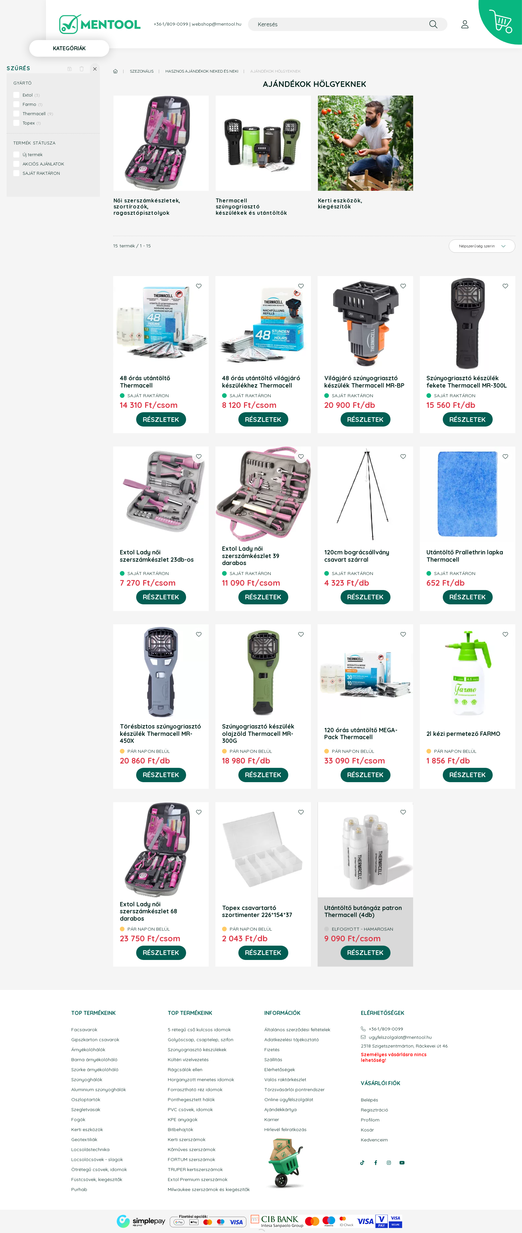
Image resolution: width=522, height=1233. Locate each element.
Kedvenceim (374, 1140)
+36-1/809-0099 (171, 24)
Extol (31, 95)
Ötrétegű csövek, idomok (99, 1169)
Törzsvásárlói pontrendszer (294, 1089)
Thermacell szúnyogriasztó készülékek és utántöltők (251, 206)
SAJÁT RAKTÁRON (41, 173)
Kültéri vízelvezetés (188, 1060)
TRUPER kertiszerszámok (195, 1169)
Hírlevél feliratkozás (285, 1129)
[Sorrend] (482, 246)
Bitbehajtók (180, 1129)
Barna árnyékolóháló (94, 1060)
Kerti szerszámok (186, 1139)
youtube (402, 1162)
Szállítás (273, 1060)
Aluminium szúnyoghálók (98, 1089)
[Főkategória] (115, 71)
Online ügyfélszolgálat (288, 1099)
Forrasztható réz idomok (195, 1089)
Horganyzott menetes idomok (201, 1079)
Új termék (33, 154)
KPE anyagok (182, 1119)
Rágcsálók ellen (185, 1070)
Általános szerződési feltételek (297, 1030)
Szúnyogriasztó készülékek (197, 1050)
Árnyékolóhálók (88, 1050)
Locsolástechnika (90, 1149)
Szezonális (141, 71)
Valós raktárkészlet (285, 1079)
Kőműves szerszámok (191, 1149)
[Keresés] (347, 24)
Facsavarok (84, 1030)
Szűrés (19, 68)
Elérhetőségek (279, 1070)
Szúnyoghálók (86, 1079)
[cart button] (500, 22)
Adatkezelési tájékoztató (291, 1040)
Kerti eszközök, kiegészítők (340, 203)
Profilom (370, 1120)
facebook (375, 1162)
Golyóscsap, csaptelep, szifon (200, 1040)
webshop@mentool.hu (216, 24)
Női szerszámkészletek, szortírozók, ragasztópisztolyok (147, 206)
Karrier (271, 1119)
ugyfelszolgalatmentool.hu (400, 1037)
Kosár (367, 1130)
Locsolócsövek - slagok (97, 1159)
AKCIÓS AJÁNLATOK (43, 163)
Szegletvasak (85, 1109)
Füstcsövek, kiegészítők (96, 1179)
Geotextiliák (84, 1139)
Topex (32, 123)
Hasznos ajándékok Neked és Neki (201, 71)
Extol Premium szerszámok (197, 1179)
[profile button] (464, 24)
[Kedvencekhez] (198, 286)
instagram (388, 1162)
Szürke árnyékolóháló (95, 1070)
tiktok (362, 1162)
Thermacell (38, 113)
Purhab (79, 1189)
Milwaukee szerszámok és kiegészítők (209, 1189)
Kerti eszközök (87, 1129)
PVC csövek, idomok (190, 1109)
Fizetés (272, 1050)
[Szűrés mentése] (70, 68)
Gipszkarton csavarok (95, 1040)
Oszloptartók (85, 1099)
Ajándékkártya (280, 1109)
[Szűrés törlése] (82, 68)
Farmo (33, 104)
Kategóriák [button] (69, 48)
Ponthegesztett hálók (191, 1099)
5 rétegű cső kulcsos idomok (199, 1030)
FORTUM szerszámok (191, 1159)
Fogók (78, 1119)
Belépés (369, 1100)
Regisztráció (374, 1110)
